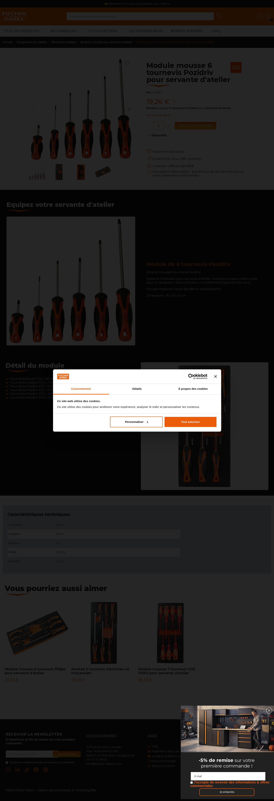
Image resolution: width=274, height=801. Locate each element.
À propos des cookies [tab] (193, 388)
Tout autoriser (190, 421)
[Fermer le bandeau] (215, 376)
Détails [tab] (137, 388)
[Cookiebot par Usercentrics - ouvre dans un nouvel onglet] (191, 376)
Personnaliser (136, 421)
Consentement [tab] (81, 388)
